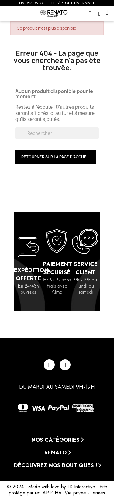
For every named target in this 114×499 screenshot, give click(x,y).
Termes (98, 492)
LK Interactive (81, 486)
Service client (86, 268)
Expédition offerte (31, 274)
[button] (91, 14)
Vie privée (75, 492)
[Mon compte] (101, 14)
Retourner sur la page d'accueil (55, 156)
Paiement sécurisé (57, 268)
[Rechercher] (57, 133)
